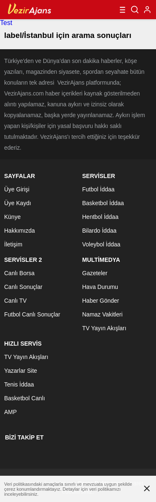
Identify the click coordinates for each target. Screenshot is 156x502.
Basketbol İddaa (103, 203)
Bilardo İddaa (99, 230)
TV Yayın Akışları (104, 328)
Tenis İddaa (19, 384)
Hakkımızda (19, 230)
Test (6, 22)
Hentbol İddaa (100, 216)
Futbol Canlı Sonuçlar (32, 314)
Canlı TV (15, 300)
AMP (10, 412)
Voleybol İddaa (101, 244)
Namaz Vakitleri (102, 314)
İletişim (13, 244)
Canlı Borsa (19, 273)
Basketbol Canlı (24, 398)
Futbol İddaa (98, 189)
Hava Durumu (100, 287)
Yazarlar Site (20, 370)
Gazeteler (95, 273)
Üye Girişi (17, 189)
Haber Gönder (100, 300)
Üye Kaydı (17, 203)
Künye (12, 216)
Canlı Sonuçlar (23, 287)
